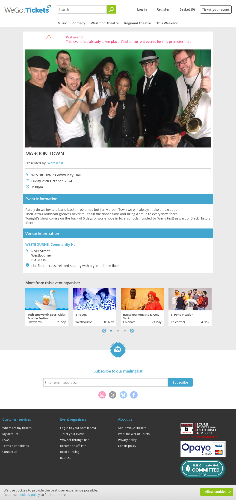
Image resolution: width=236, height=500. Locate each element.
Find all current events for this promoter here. (156, 41)
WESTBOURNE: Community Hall (51, 244)
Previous (104, 330)
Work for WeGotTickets (134, 434)
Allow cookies (215, 491)
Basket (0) (187, 9)
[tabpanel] (47, 306)
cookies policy (29, 494)
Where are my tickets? (17, 428)
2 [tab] (118, 330)
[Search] (111, 9)
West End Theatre (105, 23)
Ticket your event (216, 9)
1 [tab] (111, 330)
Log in (142, 9)
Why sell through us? (74, 440)
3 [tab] (125, 330)
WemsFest (55, 163)
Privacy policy (127, 440)
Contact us (9, 452)
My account (10, 434)
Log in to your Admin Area (78, 428)
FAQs (5, 440)
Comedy (78, 23)
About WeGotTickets (132, 428)
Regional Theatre (137, 23)
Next (132, 330)
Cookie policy (127, 446)
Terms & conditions (15, 446)
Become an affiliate (73, 446)
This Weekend (167, 23)
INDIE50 (65, 458)
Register (163, 9)
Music (62, 23)
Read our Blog (69, 452)
